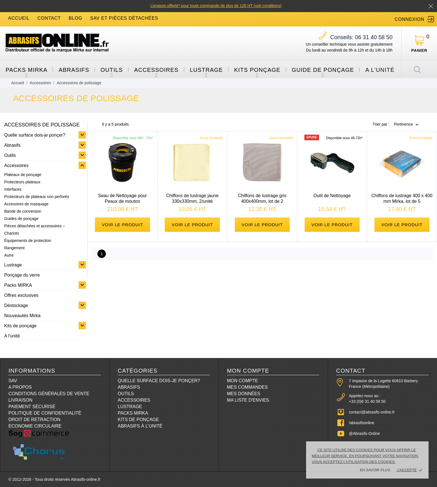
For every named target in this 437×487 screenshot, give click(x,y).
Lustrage (206, 70)
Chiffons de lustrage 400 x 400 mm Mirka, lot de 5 (401, 198)
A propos (20, 387)
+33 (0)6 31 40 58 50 (367, 401)
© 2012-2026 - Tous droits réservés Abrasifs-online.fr (54, 479)
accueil (19, 18)
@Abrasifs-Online (364, 433)
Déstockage (16, 305)
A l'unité (379, 70)
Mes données (243, 393)
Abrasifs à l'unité (140, 426)
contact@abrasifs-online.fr (372, 412)
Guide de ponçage (323, 70)
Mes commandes (247, 387)
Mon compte (242, 380)
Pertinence (403, 124)
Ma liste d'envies (248, 400)
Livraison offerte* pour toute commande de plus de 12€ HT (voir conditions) (216, 5)
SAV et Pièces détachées (124, 18)
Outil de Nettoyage (332, 195)
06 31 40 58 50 (361, 37)
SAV (12, 380)
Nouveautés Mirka (22, 315)
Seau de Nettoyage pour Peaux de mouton (122, 198)
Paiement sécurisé (31, 406)
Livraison (20, 400)
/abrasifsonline (361, 423)
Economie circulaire (34, 426)
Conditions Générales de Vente (48, 393)
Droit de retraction (34, 419)
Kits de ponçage (20, 325)
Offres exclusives (21, 295)
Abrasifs (74, 70)
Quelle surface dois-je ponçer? (34, 135)
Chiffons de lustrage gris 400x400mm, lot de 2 (262, 198)
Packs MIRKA (26, 70)
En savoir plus (375, 470)
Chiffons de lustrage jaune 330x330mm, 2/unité (192, 198)
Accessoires (156, 70)
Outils (112, 70)
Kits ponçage (257, 70)
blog (75, 18)
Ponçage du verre (22, 275)
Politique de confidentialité (44, 413)
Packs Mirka (133, 413)
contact (49, 18)
